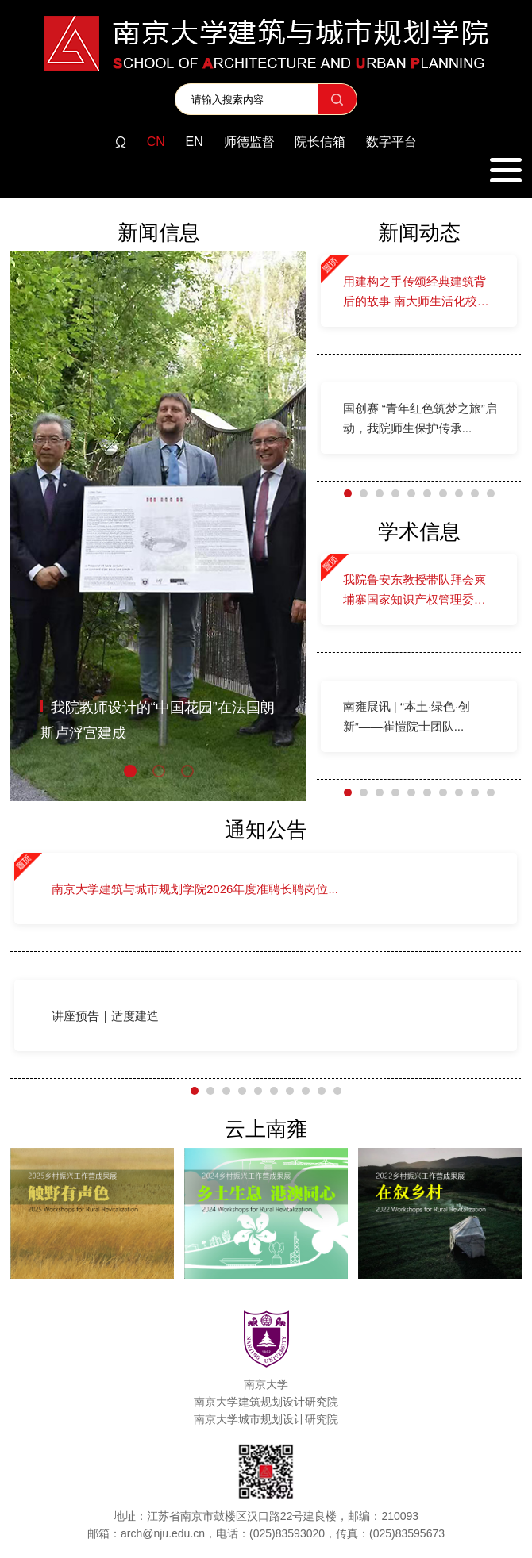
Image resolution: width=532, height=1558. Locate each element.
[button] (130, 771)
